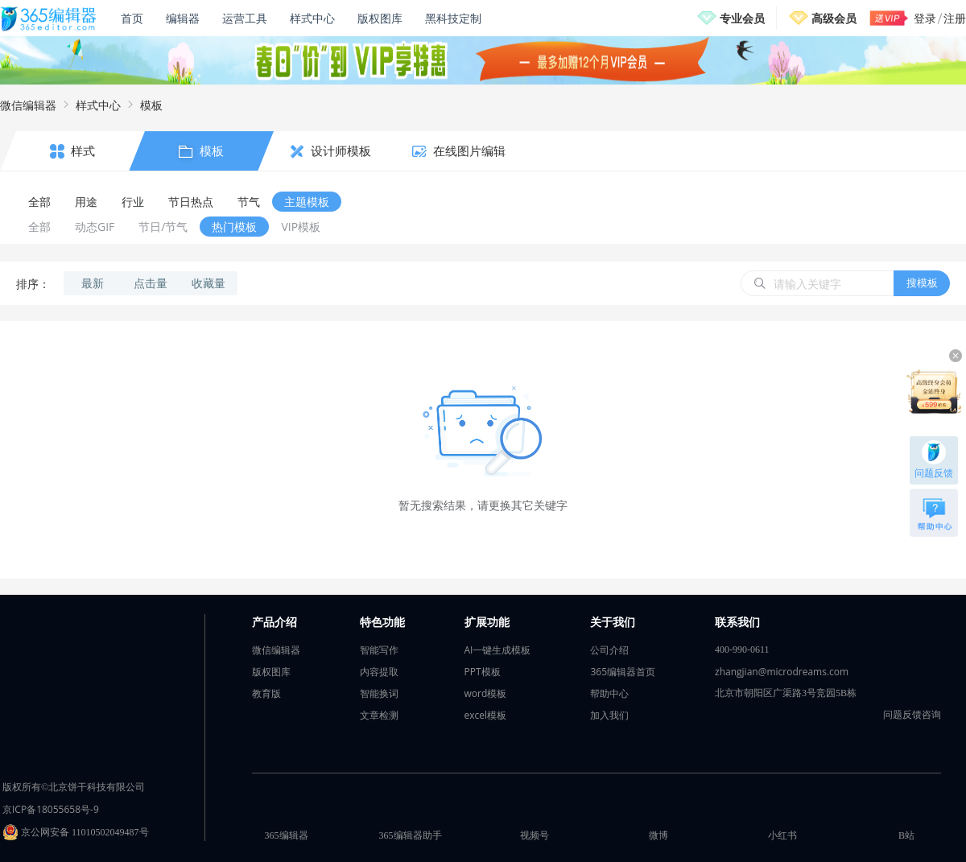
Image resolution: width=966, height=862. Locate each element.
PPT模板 (482, 671)
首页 (132, 18)
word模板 (485, 693)
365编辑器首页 (622, 671)
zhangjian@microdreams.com (781, 671)
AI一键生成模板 (497, 650)
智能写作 (379, 650)
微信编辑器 (28, 105)
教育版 (266, 693)
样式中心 (312, 18)
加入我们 (609, 715)
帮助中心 (609, 693)
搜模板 (922, 282)
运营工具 (244, 18)
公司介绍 (609, 650)
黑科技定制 (453, 18)
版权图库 (379, 18)
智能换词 (379, 693)
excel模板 (485, 715)
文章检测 (379, 715)
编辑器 (183, 18)
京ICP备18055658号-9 (50, 809)
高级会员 (834, 18)
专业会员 (742, 18)
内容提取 (379, 671)
